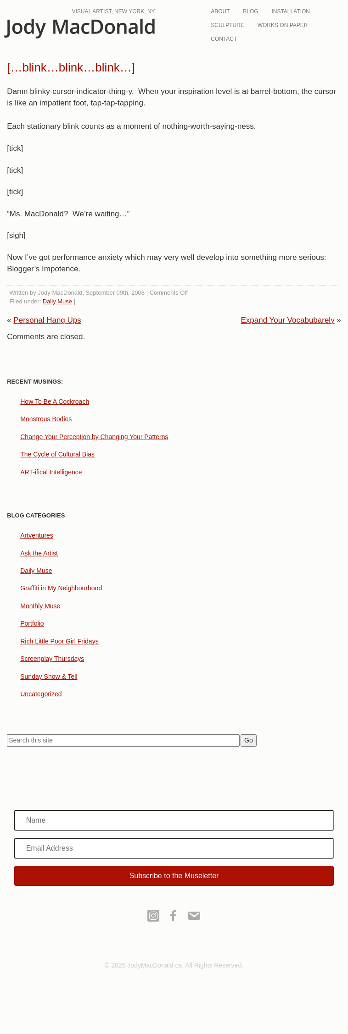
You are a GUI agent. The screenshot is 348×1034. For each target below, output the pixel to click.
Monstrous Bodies (46, 419)
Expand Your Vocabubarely (287, 320)
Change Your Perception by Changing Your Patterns (94, 436)
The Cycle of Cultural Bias (57, 454)
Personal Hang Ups (47, 320)
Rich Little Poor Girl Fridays (59, 641)
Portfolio (32, 623)
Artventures (36, 535)
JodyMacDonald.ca (79, 28)
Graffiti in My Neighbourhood (61, 588)
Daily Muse (57, 301)
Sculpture (227, 25)
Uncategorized (41, 694)
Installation (290, 11)
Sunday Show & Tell (48, 676)
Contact (224, 39)
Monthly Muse (40, 606)
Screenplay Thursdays (52, 658)
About (220, 11)
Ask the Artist (39, 553)
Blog (250, 11)
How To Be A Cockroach (54, 401)
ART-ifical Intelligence (51, 472)
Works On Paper (283, 25)
